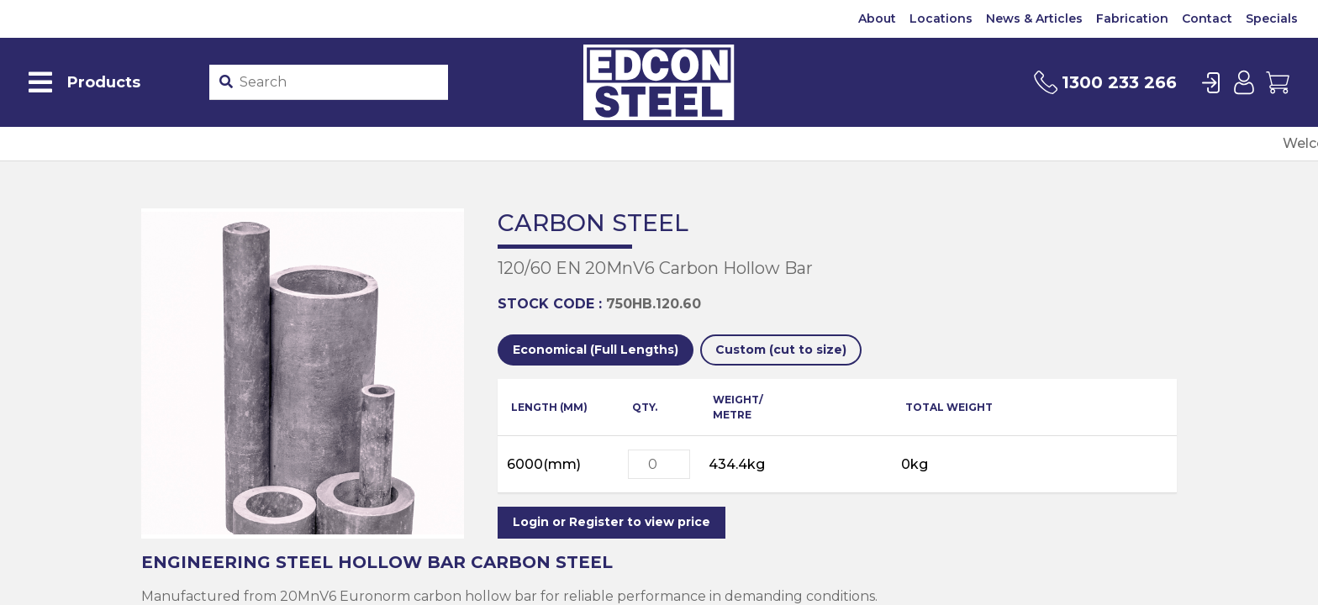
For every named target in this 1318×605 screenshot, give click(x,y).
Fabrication (1132, 18)
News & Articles (1034, 18)
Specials (1272, 18)
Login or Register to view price (611, 521)
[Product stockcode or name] (340, 82)
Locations (941, 18)
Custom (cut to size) (780, 349)
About (877, 18)
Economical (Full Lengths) (595, 349)
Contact (1207, 18)
